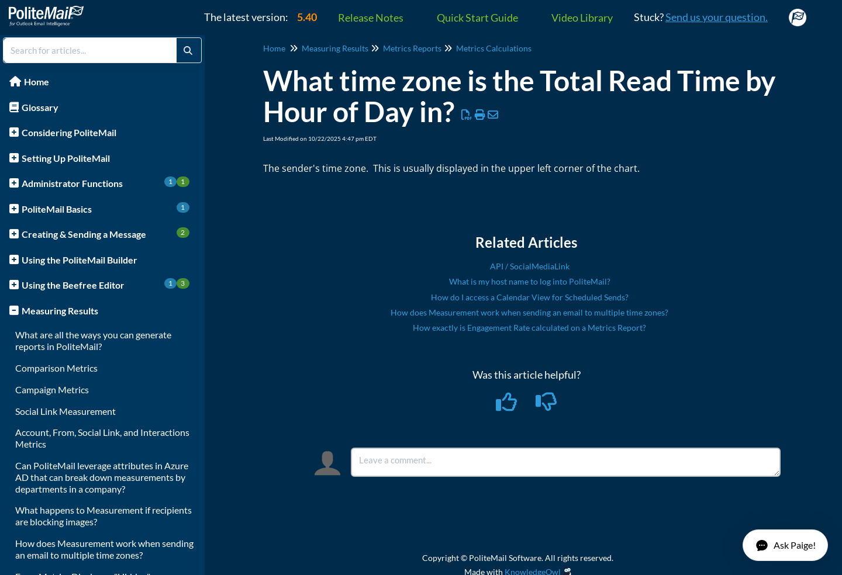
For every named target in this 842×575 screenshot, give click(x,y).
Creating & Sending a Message (105, 233)
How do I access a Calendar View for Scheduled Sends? (530, 297)
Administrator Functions (105, 182)
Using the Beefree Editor (105, 284)
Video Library (582, 17)
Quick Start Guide (477, 17)
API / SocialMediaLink (530, 266)
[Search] (188, 50)
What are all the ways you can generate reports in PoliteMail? (93, 340)
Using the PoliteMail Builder (79, 259)
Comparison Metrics (56, 367)
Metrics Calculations (494, 48)
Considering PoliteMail (69, 132)
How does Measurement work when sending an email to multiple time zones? (104, 549)
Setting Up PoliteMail (66, 158)
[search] (90, 50)
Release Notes (370, 17)
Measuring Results (60, 310)
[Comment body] (566, 462)
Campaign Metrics (52, 389)
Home (36, 81)
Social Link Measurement (65, 411)
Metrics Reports (412, 48)
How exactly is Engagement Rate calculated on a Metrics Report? (529, 327)
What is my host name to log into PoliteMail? (529, 281)
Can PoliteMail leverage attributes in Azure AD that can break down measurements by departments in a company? (101, 477)
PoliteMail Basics (105, 208)
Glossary (40, 107)
